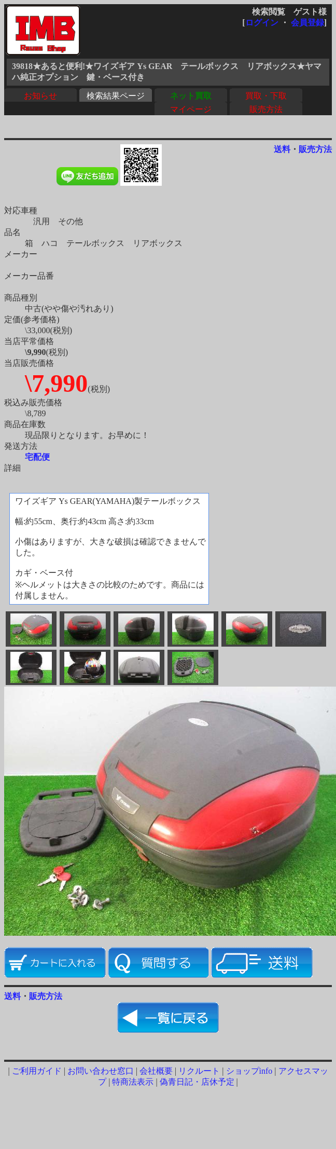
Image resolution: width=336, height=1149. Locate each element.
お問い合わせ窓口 (100, 1070)
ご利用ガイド (37, 1070)
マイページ (191, 109)
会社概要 (156, 1070)
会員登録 (307, 22)
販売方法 (266, 109)
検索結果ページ (116, 95)
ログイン (261, 22)
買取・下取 (266, 95)
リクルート (199, 1070)
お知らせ (40, 95)
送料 (282, 149)
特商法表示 (132, 1081)
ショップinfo (249, 1070)
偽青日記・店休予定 (197, 1081)
